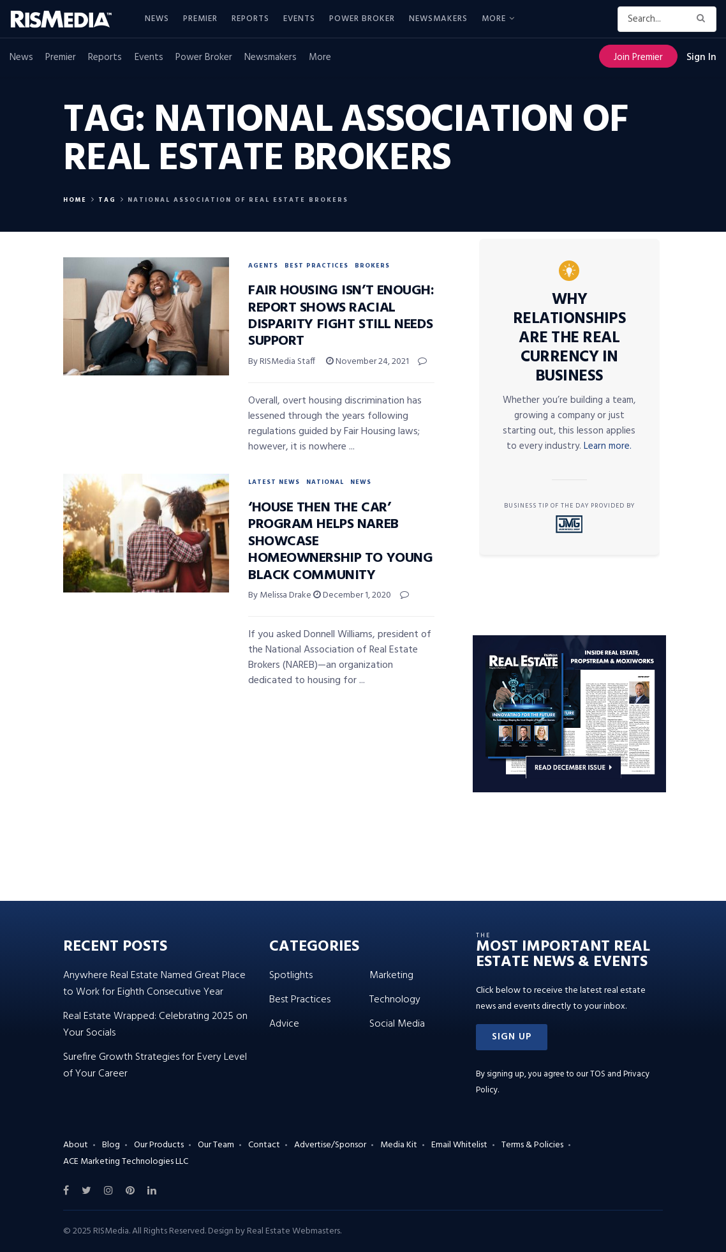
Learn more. (608, 446)
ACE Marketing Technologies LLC (125, 1161)
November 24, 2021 (367, 361)
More (494, 19)
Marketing (391, 975)
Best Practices (316, 265)
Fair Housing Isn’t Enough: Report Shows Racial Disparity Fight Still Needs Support (341, 316)
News (157, 19)
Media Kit (398, 1145)
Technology (394, 1000)
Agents (263, 265)
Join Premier (638, 57)
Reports (250, 19)
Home (75, 200)
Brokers (372, 265)
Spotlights (291, 975)
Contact (264, 1145)
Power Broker (362, 19)
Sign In (701, 57)
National (325, 482)
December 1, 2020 (352, 595)
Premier (200, 19)
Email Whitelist (459, 1145)
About (75, 1145)
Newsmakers (438, 19)
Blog (111, 1145)
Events (299, 19)
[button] (511, 1037)
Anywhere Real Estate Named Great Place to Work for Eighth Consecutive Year (154, 983)
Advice (284, 1024)
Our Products (159, 1145)
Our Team (216, 1145)
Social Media (397, 1024)
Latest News (274, 482)
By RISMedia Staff (281, 361)
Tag (107, 200)
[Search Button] (703, 19)
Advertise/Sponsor (330, 1145)
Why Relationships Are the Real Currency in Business (569, 338)
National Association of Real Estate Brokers (238, 200)
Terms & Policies (532, 1145)
